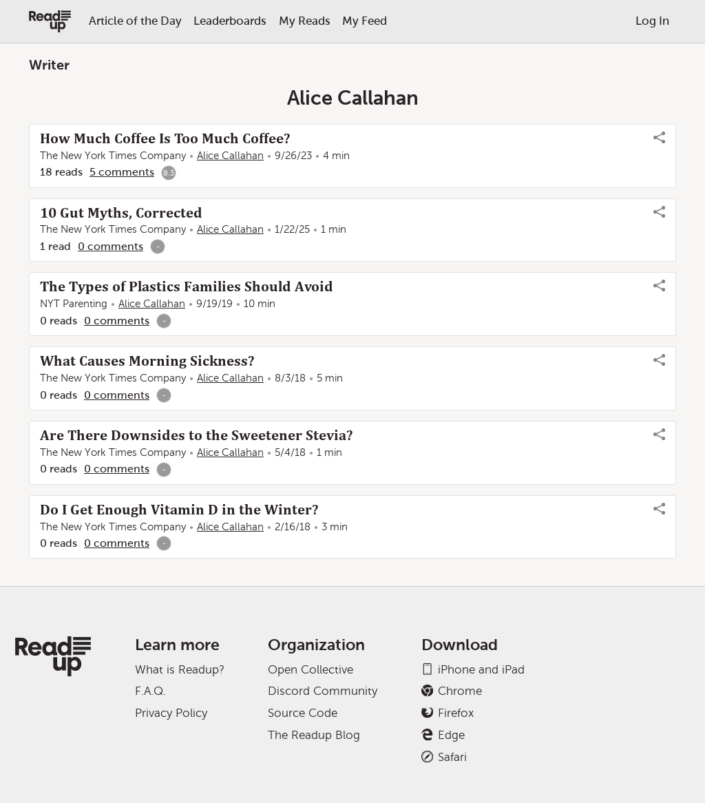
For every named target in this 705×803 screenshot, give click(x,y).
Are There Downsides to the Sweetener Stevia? (196, 435)
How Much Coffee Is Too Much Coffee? (165, 138)
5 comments (122, 172)
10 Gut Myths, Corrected (121, 213)
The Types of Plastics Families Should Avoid (186, 286)
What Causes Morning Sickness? (147, 361)
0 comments (110, 246)
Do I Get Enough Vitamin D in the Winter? (179, 509)
